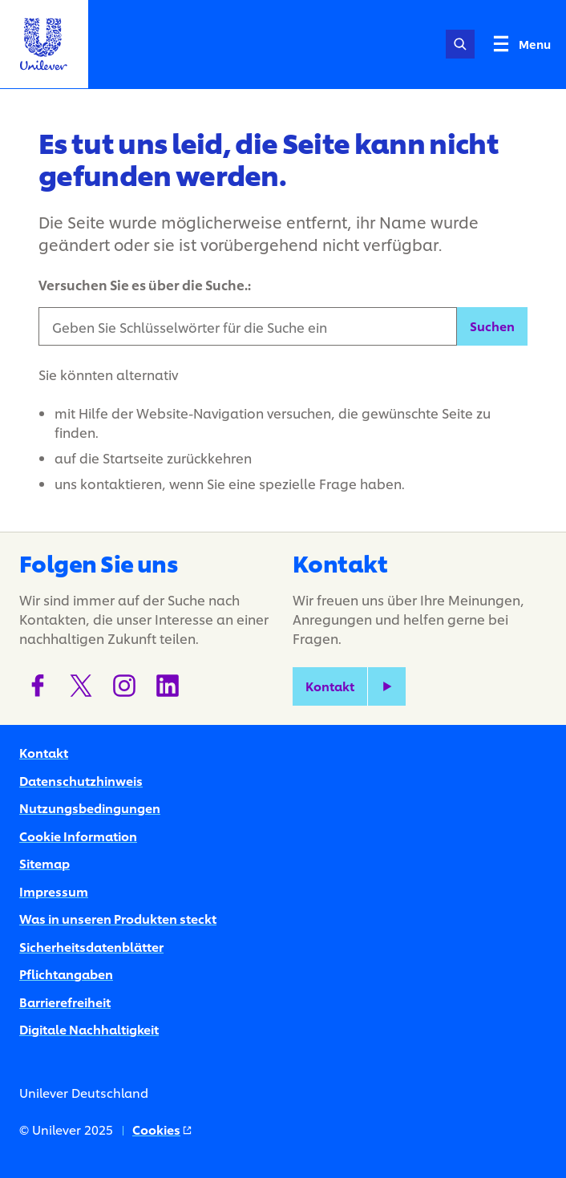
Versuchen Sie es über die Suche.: (144, 284)
